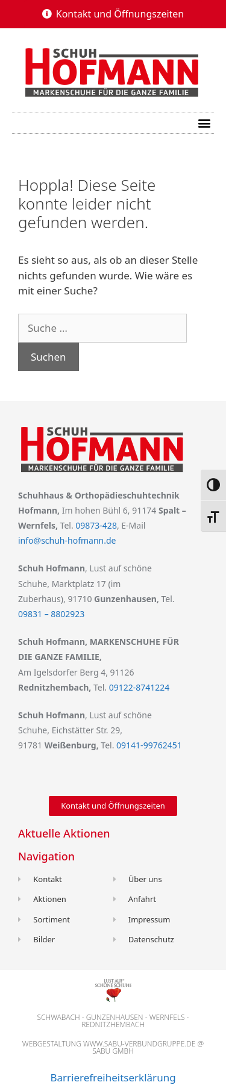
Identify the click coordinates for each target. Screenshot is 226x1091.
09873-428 (96, 525)
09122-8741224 (139, 687)
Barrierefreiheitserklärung (112, 1077)
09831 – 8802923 (51, 614)
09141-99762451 (149, 745)
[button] (113, 14)
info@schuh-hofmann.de (67, 540)
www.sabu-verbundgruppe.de (139, 1044)
